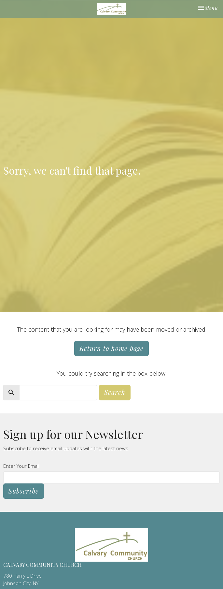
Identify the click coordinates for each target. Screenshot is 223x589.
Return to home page (111, 348)
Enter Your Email (21, 466)
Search (114, 392)
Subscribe (23, 490)
